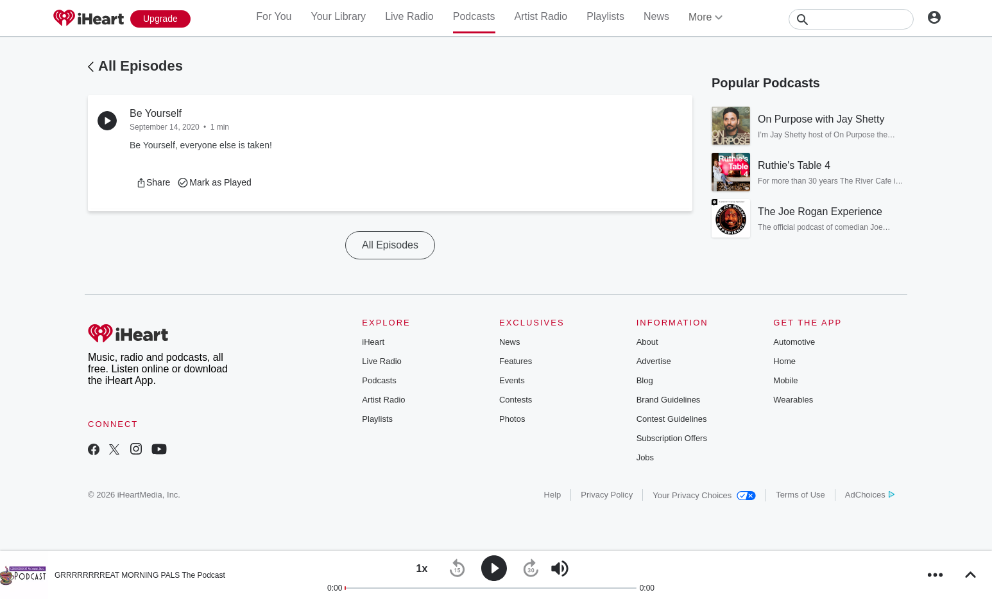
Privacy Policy (607, 494)
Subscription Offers (672, 438)
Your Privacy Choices (704, 495)
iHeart (373, 342)
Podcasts (474, 16)
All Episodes (140, 66)
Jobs (645, 457)
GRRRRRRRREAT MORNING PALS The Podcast (140, 575)
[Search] (851, 19)
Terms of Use (800, 494)
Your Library (338, 16)
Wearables (793, 399)
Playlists (605, 16)
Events (512, 380)
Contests (515, 399)
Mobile (785, 380)
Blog (645, 380)
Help (552, 494)
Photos (512, 419)
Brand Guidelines (669, 399)
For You (273, 16)
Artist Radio (541, 16)
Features (515, 361)
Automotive (794, 342)
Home (784, 361)
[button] (153, 182)
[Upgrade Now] (160, 19)
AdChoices (869, 494)
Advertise (654, 361)
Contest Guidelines (672, 419)
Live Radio (409, 16)
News (656, 16)
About (647, 342)
